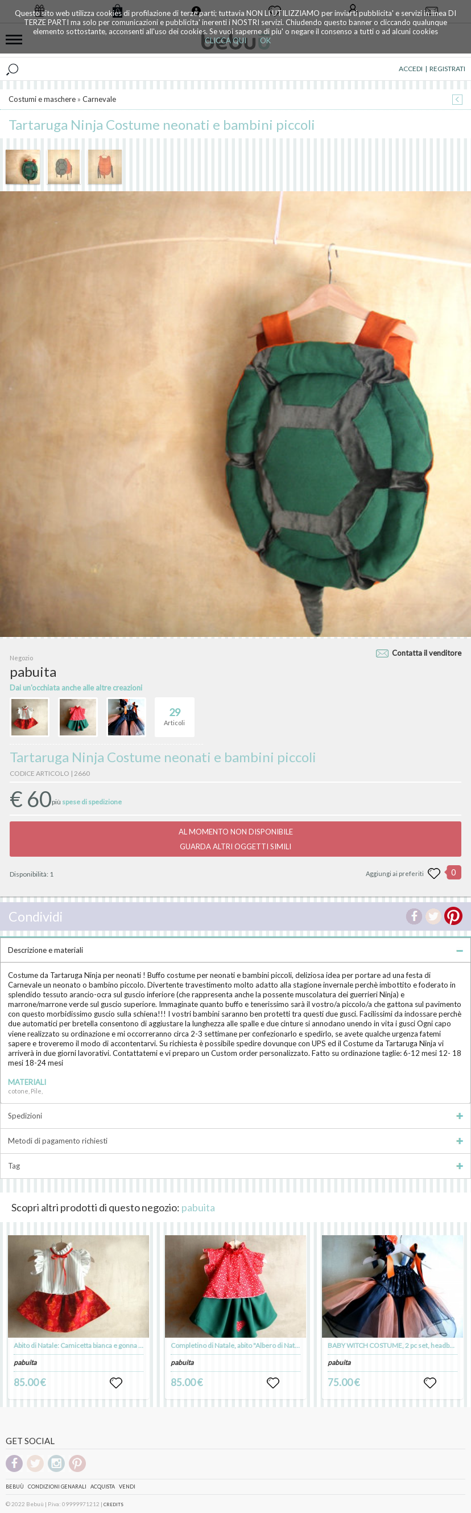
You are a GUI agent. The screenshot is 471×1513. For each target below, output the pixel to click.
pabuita (198, 1207)
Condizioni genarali (57, 1486)
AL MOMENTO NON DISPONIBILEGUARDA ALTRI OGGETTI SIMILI (236, 839)
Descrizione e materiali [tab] (235, 950)
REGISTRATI (447, 68)
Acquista (102, 1486)
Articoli (174, 712)
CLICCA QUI (225, 40)
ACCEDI (411, 68)
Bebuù (15, 1486)
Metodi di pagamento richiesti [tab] (235, 1140)
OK (265, 40)
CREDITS (113, 1504)
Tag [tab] (235, 1165)
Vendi (127, 1486)
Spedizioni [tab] (235, 1115)
